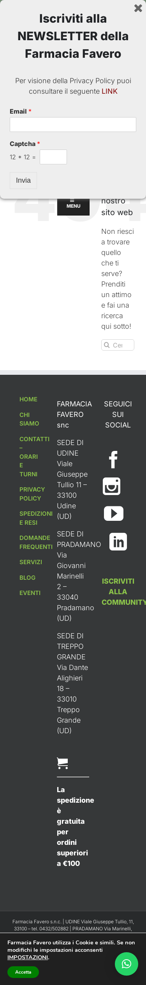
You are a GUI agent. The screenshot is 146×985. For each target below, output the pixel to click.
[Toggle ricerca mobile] (130, 47)
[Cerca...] (117, 345)
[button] (126, 964)
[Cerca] (107, 345)
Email (21, 897)
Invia (23, 967)
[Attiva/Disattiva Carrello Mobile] (115, 47)
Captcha (25, 930)
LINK (110, 877)
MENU (73, 83)
